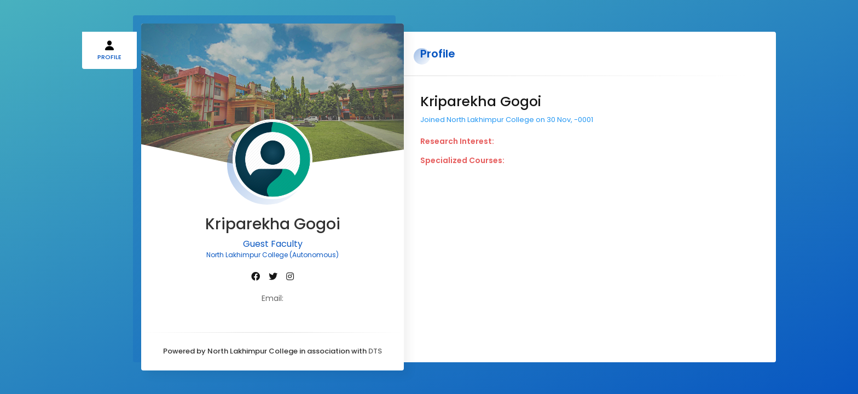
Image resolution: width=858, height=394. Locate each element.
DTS (375, 351)
